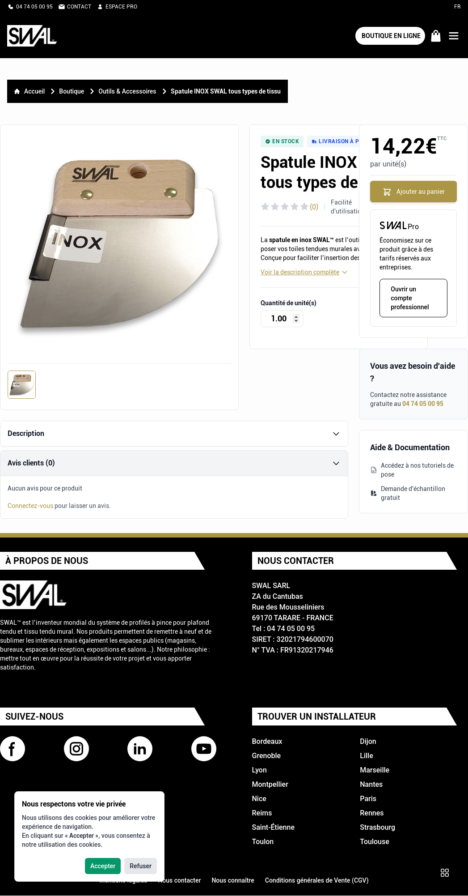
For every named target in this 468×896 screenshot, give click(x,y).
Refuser (141, 866)
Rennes (372, 813)
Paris (368, 799)
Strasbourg (377, 827)
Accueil (29, 91)
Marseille (374, 770)
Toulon (263, 842)
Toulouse (374, 842)
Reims (262, 813)
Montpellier (270, 785)
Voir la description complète (304, 272)
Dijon (368, 742)
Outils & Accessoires (127, 91)
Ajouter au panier (414, 192)
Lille (366, 756)
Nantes (371, 785)
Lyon (259, 770)
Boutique (71, 91)
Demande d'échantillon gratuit (407, 494)
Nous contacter (179, 880)
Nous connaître (232, 880)
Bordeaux (267, 742)
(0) (314, 207)
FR (457, 7)
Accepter (102, 866)
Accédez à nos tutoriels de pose (412, 470)
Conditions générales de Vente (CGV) (317, 880)
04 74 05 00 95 (422, 404)
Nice (259, 799)
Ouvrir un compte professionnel (410, 298)
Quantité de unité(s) (288, 303)
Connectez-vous (30, 506)
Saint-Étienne (273, 827)
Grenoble (266, 756)
